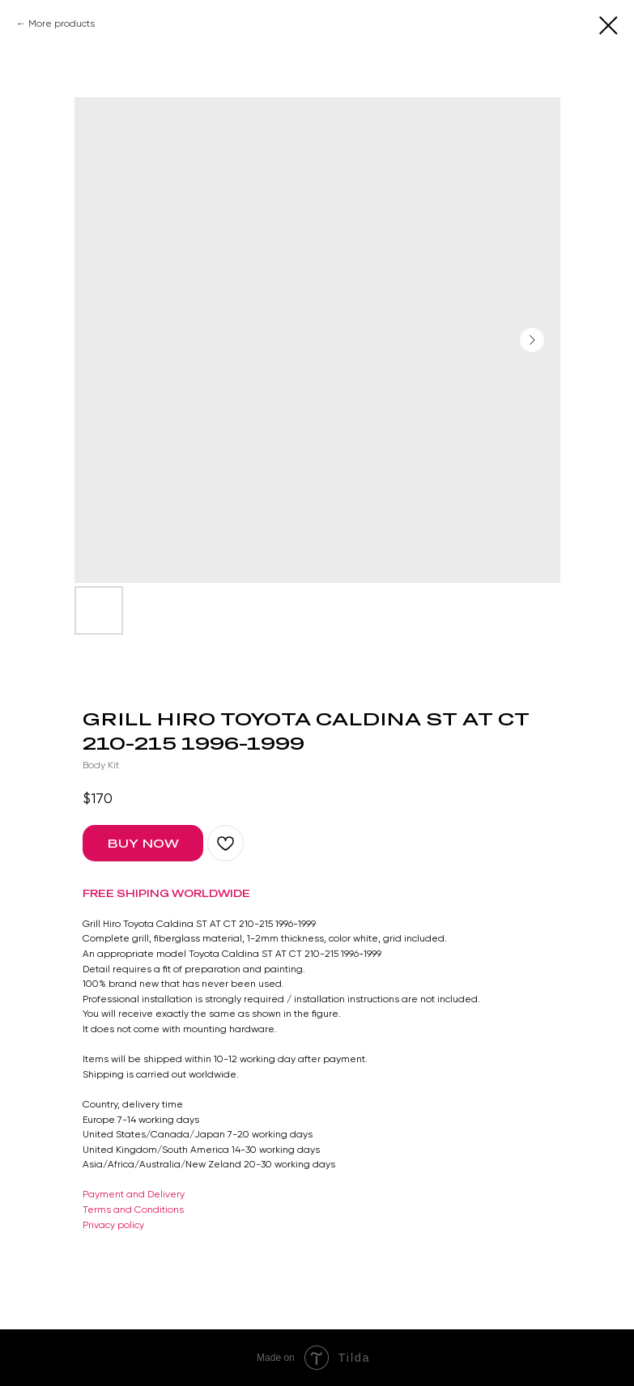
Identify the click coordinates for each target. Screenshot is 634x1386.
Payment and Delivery (134, 1194)
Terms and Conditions (133, 1209)
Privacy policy (113, 1225)
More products (61, 23)
